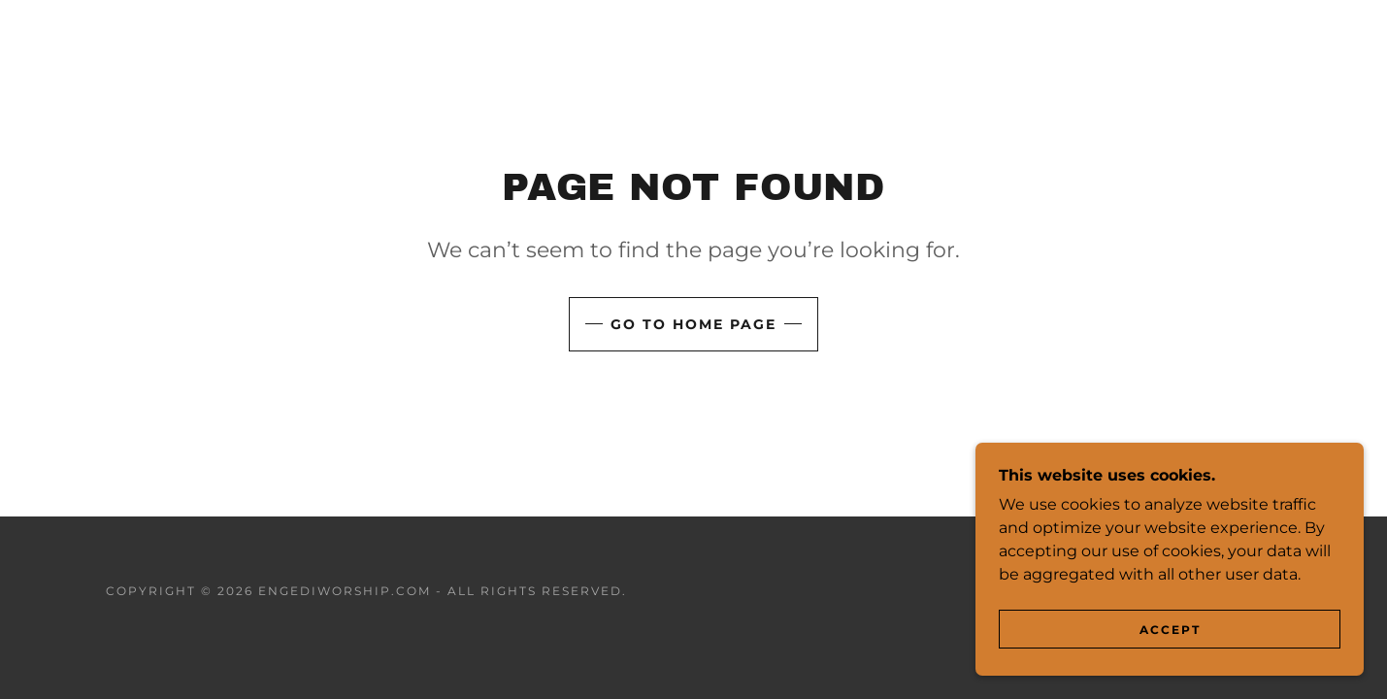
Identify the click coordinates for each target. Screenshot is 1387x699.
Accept (1170, 629)
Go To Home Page (693, 324)
